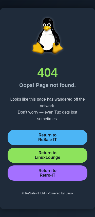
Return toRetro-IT (47, 172)
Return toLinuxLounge (47, 155)
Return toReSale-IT (47, 137)
